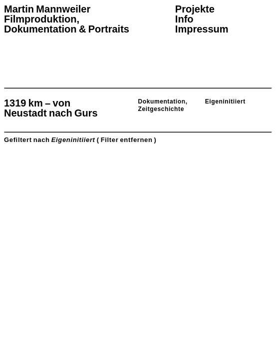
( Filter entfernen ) (127, 140)
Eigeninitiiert (225, 101)
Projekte (195, 9)
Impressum (202, 29)
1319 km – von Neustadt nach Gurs (51, 108)
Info (184, 19)
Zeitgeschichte (161, 109)
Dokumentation (162, 101)
